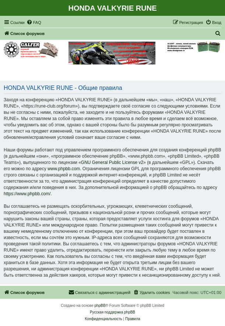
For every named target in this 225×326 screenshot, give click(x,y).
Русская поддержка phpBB (112, 312)
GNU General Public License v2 (112, 162)
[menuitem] (34, 22)
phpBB (100, 306)
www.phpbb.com (64, 168)
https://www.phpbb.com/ (27, 193)
